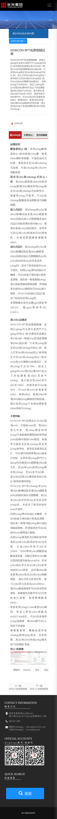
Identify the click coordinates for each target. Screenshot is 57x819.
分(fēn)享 (16, 124)
